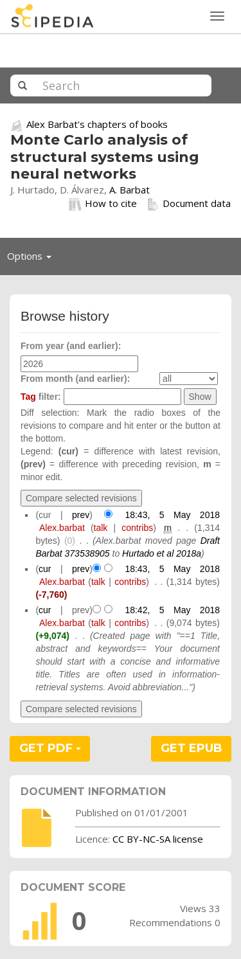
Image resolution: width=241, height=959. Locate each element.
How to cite (103, 204)
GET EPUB (191, 748)
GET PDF (50, 748)
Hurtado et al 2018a (161, 553)
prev (80, 515)
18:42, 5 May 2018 (172, 610)
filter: (41, 396)
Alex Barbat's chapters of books (97, 124)
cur (45, 569)
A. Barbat (129, 189)
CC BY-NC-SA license (157, 838)
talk (101, 528)
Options (32, 259)
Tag (28, 396)
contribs (137, 528)
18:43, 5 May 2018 (172, 515)
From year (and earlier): (71, 346)
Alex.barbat (62, 528)
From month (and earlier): (75, 378)
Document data (189, 204)
